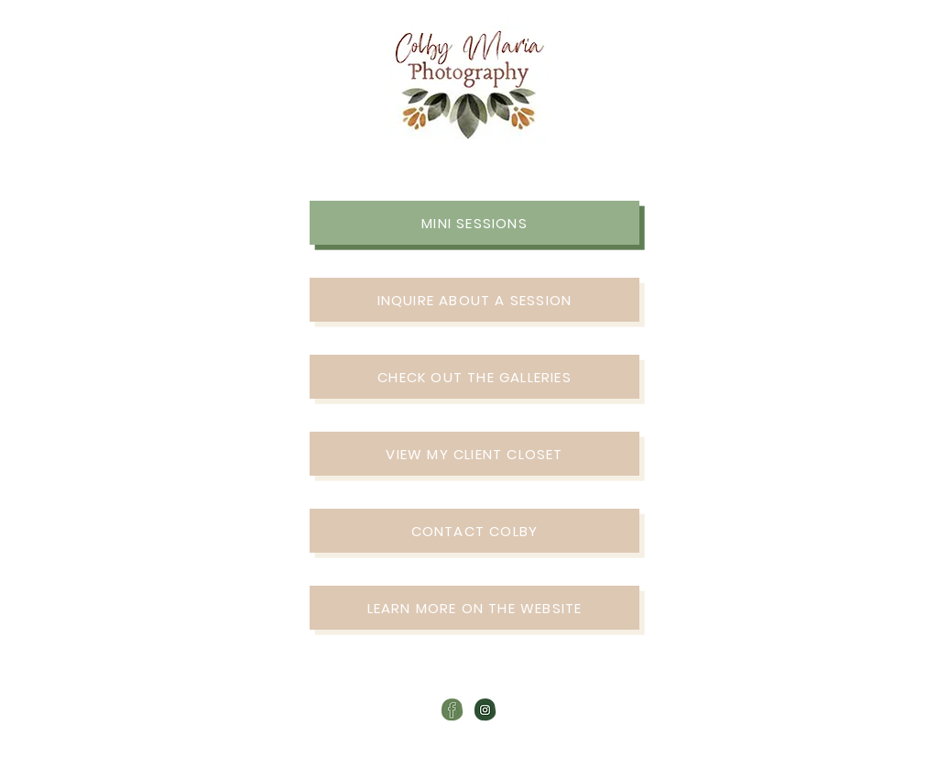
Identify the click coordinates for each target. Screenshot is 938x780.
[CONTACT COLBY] (474, 531)
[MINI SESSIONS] (474, 223)
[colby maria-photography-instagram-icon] (485, 710)
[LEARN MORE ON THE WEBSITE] (474, 608)
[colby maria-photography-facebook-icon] (452, 710)
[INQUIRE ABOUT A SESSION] (474, 300)
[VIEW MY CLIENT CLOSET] (474, 454)
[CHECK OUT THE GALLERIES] (474, 377)
